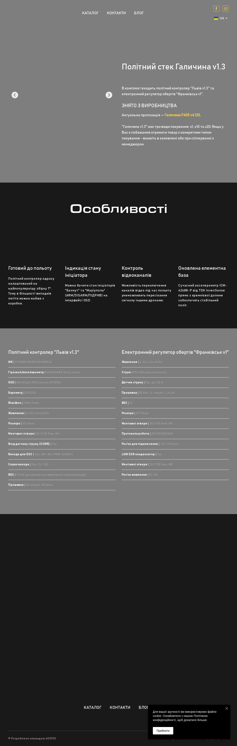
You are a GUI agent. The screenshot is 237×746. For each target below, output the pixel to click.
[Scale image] (61, 95)
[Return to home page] (21, 13)
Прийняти (163, 730)
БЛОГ (139, 13)
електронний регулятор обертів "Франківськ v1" (162, 94)
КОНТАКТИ (116, 13)
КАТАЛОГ (90, 13)
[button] (216, 9)
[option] (219, 18)
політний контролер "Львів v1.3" (183, 88)
